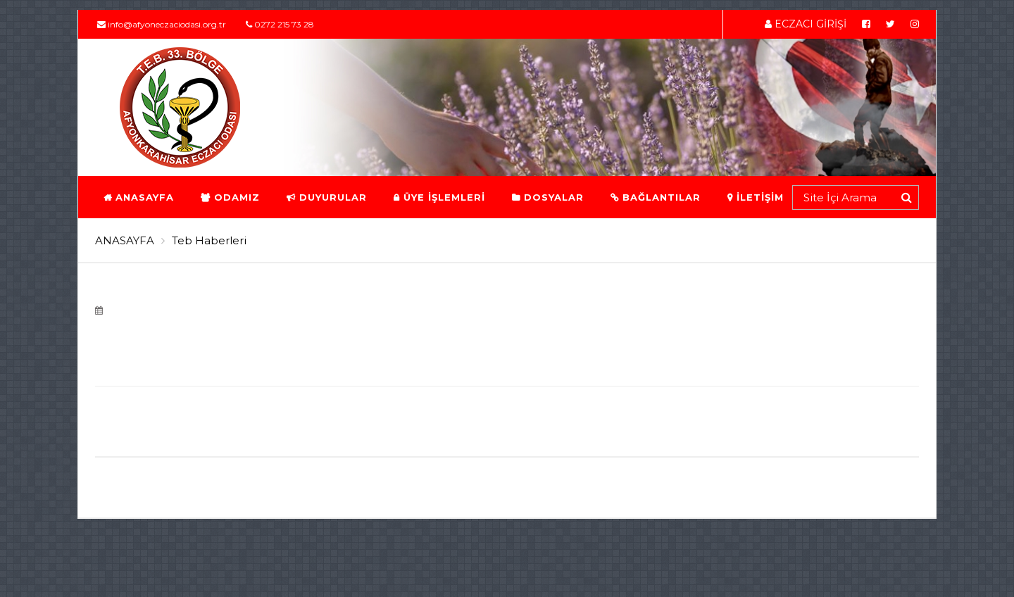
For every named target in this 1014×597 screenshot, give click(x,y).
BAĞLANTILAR (655, 197)
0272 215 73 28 (280, 24)
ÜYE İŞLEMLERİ (438, 197)
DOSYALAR (547, 197)
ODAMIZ (229, 197)
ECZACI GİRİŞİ (805, 24)
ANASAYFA (138, 197)
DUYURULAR (326, 197)
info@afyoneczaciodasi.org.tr (161, 24)
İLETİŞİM (755, 197)
